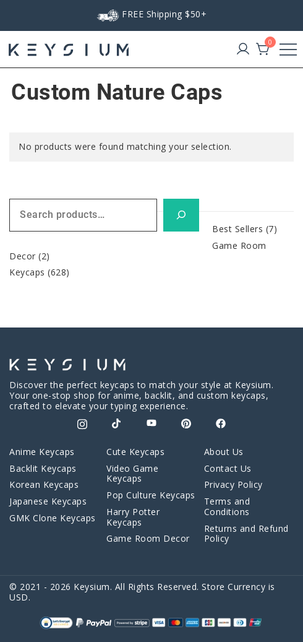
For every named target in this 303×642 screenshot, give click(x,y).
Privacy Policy (233, 484)
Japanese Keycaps (48, 501)
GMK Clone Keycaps (52, 518)
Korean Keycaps (44, 484)
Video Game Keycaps (132, 473)
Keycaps (27, 272)
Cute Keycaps (135, 452)
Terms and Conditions (227, 506)
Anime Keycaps (42, 452)
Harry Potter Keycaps (133, 517)
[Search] (181, 215)
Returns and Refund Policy (246, 534)
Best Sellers (237, 229)
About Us (224, 452)
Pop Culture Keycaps (150, 495)
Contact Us (228, 468)
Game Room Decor (148, 538)
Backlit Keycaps (43, 468)
